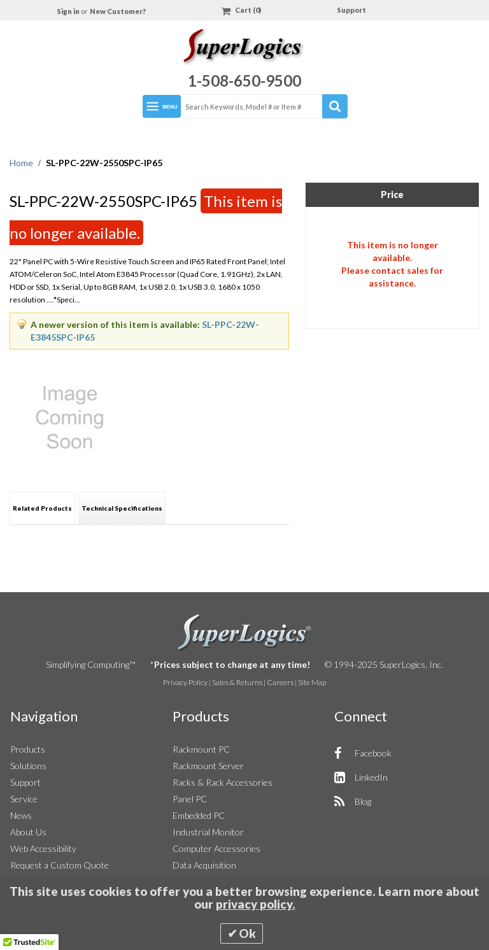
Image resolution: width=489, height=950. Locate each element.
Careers (280, 682)
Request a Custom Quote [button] (59, 865)
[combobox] (263, 106)
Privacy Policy (185, 682)
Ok (247, 933)
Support (351, 10)
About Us (28, 831)
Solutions (28, 765)
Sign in (69, 11)
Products (27, 749)
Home (22, 162)
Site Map (312, 682)
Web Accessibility (43, 848)
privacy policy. (255, 904)
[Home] (244, 48)
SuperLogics (244, 632)
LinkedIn (371, 777)
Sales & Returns (237, 682)
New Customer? (118, 11)
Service (24, 798)
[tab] (42, 508)
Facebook (373, 753)
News (21, 815)
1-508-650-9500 (244, 80)
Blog (363, 801)
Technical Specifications (122, 508)
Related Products (42, 508)
